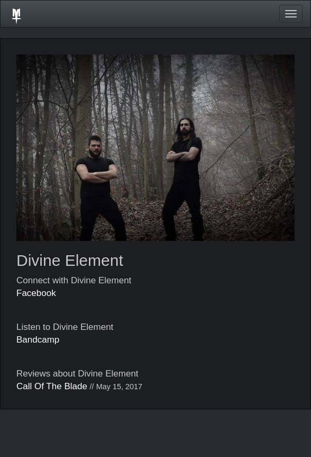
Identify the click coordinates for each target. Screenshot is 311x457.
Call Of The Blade (51, 386)
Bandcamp (37, 340)
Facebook (36, 293)
